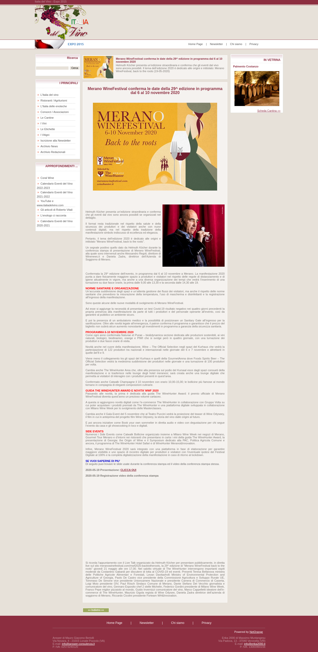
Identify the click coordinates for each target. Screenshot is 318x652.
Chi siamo (236, 44)
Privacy (253, 44)
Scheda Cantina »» (268, 110)
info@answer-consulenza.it (78, 643)
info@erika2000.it (254, 643)
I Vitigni (44, 134)
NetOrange (256, 631)
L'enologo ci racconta (53, 215)
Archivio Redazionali (52, 151)
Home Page (195, 44)
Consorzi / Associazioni (54, 111)
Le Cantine (47, 117)
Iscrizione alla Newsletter (55, 140)
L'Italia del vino (49, 94)
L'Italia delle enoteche (53, 106)
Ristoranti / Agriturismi (53, 100)
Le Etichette (47, 129)
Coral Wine (47, 177)
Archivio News (49, 146)
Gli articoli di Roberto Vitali (56, 209)
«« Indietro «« (96, 610)
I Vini (43, 123)
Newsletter (216, 44)
